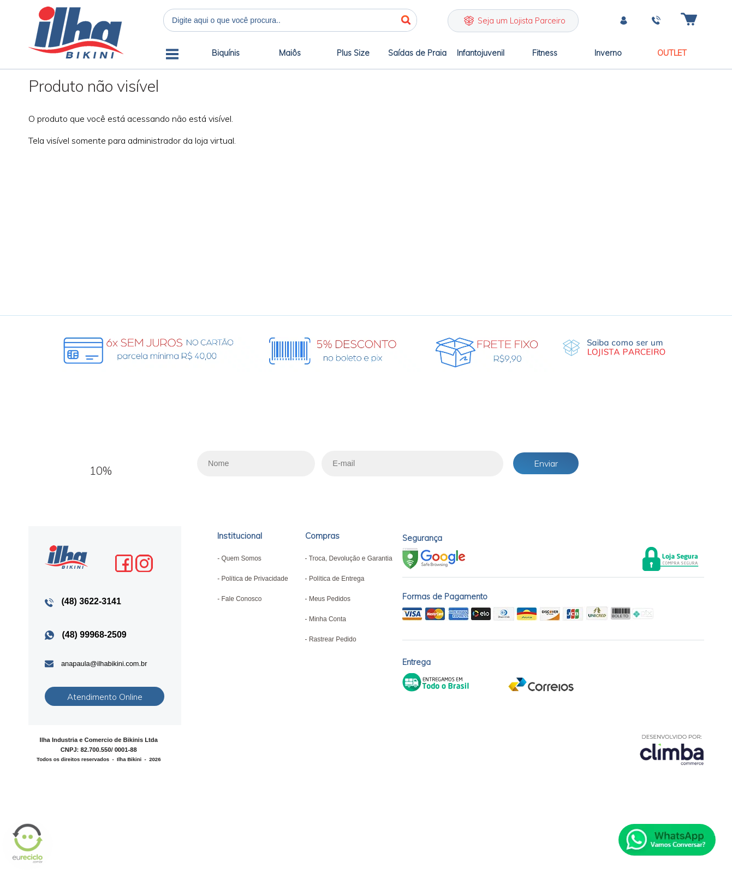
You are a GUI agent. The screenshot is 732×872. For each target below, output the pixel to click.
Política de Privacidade (254, 578)
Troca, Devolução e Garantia (350, 558)
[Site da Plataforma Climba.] (672, 749)
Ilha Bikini (75, 32)
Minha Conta (327, 619)
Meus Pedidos (329, 599)
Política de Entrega (336, 578)
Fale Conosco (241, 599)
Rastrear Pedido (332, 639)
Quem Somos (241, 558)
